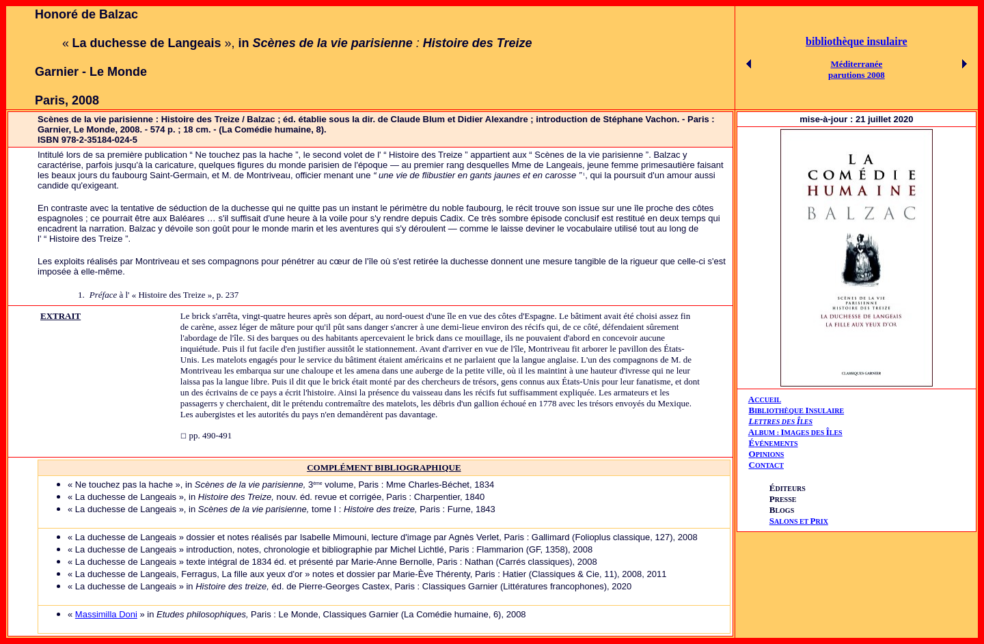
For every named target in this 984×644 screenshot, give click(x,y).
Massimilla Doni (106, 614)
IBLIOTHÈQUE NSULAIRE (799, 411)
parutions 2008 (856, 75)
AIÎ (795, 432)
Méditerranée (856, 64)
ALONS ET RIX (798, 521)
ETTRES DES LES (783, 421)
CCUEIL (767, 400)
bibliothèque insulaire (856, 41)
